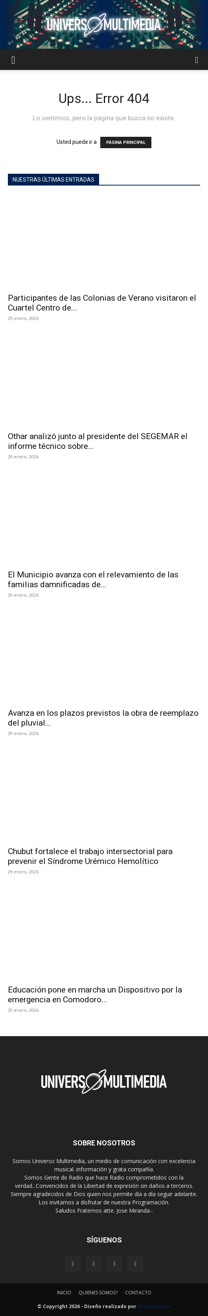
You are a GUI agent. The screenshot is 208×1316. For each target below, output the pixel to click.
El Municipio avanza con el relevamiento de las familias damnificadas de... (93, 579)
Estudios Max (154, 1306)
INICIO (64, 1292)
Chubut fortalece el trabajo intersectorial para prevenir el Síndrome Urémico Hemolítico (90, 856)
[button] (13, 59)
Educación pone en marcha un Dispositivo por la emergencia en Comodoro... (95, 994)
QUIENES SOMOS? (98, 1292)
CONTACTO (138, 1292)
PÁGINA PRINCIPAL (125, 142)
